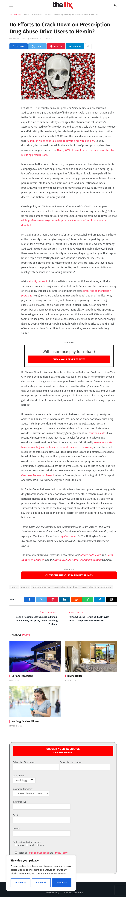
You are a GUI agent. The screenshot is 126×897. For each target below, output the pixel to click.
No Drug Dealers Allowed (26, 721)
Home (26, 14)
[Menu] (11, 5)
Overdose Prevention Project (38, 475)
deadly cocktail (38, 281)
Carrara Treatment (22, 675)
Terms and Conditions (38, 853)
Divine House (74, 675)
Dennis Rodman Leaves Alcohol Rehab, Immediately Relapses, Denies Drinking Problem (37, 620)
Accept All (61, 882)
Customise (20, 882)
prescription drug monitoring (96, 587)
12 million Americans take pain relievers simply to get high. (61, 140)
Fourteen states (97, 433)
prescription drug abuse (66, 587)
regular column (68, 536)
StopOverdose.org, (91, 554)
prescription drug (41, 587)
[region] (41, 873)
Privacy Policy (60, 853)
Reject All (41, 882)
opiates (25, 587)
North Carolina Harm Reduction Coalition (77, 559)
